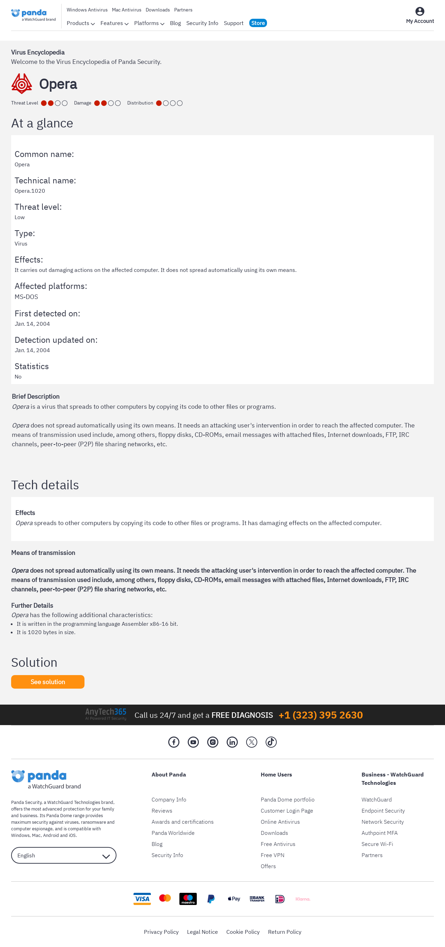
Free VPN (272, 855)
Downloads (158, 10)
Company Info (169, 799)
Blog (175, 22)
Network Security (383, 821)
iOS (72, 835)
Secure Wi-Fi (377, 843)
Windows (20, 835)
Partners (183, 10)
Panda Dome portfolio (288, 799)
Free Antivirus (278, 843)
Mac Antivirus (126, 10)
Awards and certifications (183, 821)
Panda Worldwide (173, 832)
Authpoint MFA (380, 832)
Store (258, 22)
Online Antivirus (280, 821)
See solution (48, 682)
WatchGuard (377, 799)
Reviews (162, 810)
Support (234, 22)
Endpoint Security (383, 810)
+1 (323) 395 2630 (320, 714)
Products (81, 22)
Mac (36, 835)
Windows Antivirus (87, 10)
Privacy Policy (161, 931)
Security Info (202, 22)
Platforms (149, 22)
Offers (268, 866)
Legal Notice (202, 931)
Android (51, 835)
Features (114, 22)
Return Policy (284, 931)
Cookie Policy (243, 931)
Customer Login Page (287, 810)
